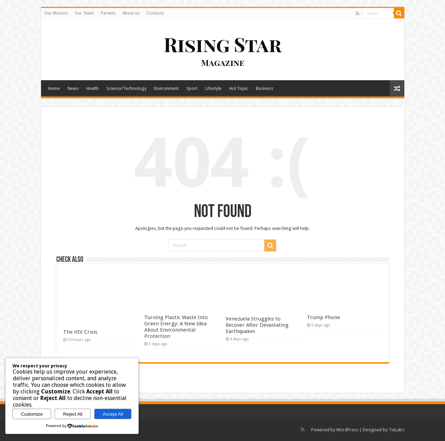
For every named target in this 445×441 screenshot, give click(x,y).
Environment (166, 88)
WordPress (347, 429)
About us (130, 13)
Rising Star (223, 44)
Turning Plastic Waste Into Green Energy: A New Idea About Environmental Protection (176, 326)
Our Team (84, 13)
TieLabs (396, 429)
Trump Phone (323, 317)
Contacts (155, 13)
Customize (32, 414)
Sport (191, 88)
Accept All (113, 414)
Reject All (72, 414)
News (73, 88)
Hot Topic (238, 88)
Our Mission (56, 13)
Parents (108, 13)
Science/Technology (126, 88)
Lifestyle (213, 88)
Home (54, 88)
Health (92, 88)
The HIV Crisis (80, 332)
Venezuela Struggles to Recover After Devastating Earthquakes (257, 325)
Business (264, 88)
